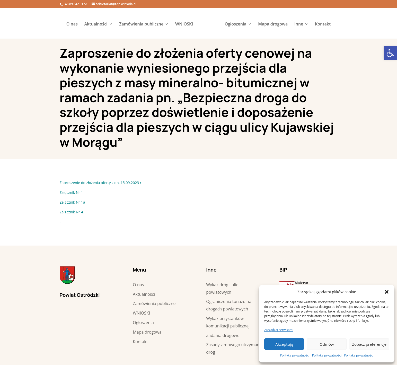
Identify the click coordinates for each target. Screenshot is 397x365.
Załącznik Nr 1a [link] (72, 202)
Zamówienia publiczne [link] (141, 24)
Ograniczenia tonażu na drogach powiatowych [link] (228, 305)
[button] (386, 291)
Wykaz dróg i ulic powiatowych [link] (222, 288)
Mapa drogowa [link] (273, 24)
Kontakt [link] (323, 24)
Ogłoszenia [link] (235, 24)
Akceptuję (284, 344)
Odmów (327, 344)
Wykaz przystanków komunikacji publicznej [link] (228, 322)
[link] (390, 53)
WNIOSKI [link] (184, 24)
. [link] (60, 221)
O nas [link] (72, 24)
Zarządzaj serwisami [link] (278, 330)
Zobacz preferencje (369, 344)
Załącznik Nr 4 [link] (71, 212)
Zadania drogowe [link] (222, 335)
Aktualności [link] (95, 24)
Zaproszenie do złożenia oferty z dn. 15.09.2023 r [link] (101, 182)
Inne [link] (298, 24)
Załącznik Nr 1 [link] (71, 192)
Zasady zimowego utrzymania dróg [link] (234, 348)
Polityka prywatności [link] (294, 355)
